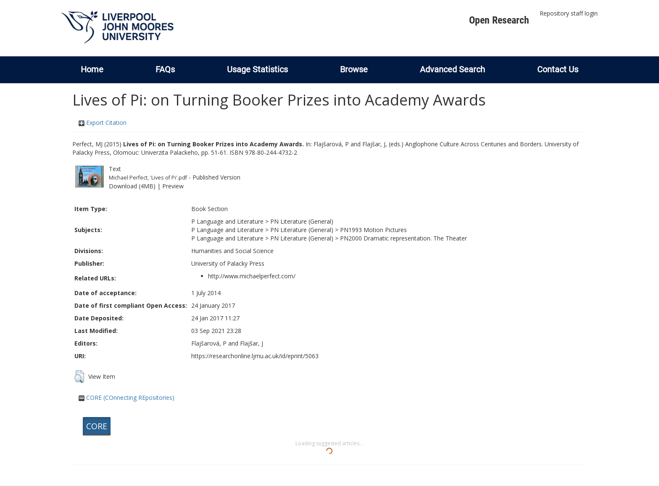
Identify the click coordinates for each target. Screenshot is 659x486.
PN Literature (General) (301, 221)
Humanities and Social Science (232, 251)
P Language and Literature (227, 221)
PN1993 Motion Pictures (373, 230)
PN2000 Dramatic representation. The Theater (403, 238)
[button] (79, 376)
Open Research (499, 20)
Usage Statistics (257, 69)
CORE (96, 426)
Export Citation (103, 123)
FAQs (165, 69)
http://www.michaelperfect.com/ (251, 276)
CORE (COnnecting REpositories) (126, 397)
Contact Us (557, 69)
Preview (173, 186)
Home (92, 69)
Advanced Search (452, 69)
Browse (354, 69)
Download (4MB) (132, 186)
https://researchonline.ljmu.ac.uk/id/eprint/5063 (255, 356)
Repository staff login (569, 13)
